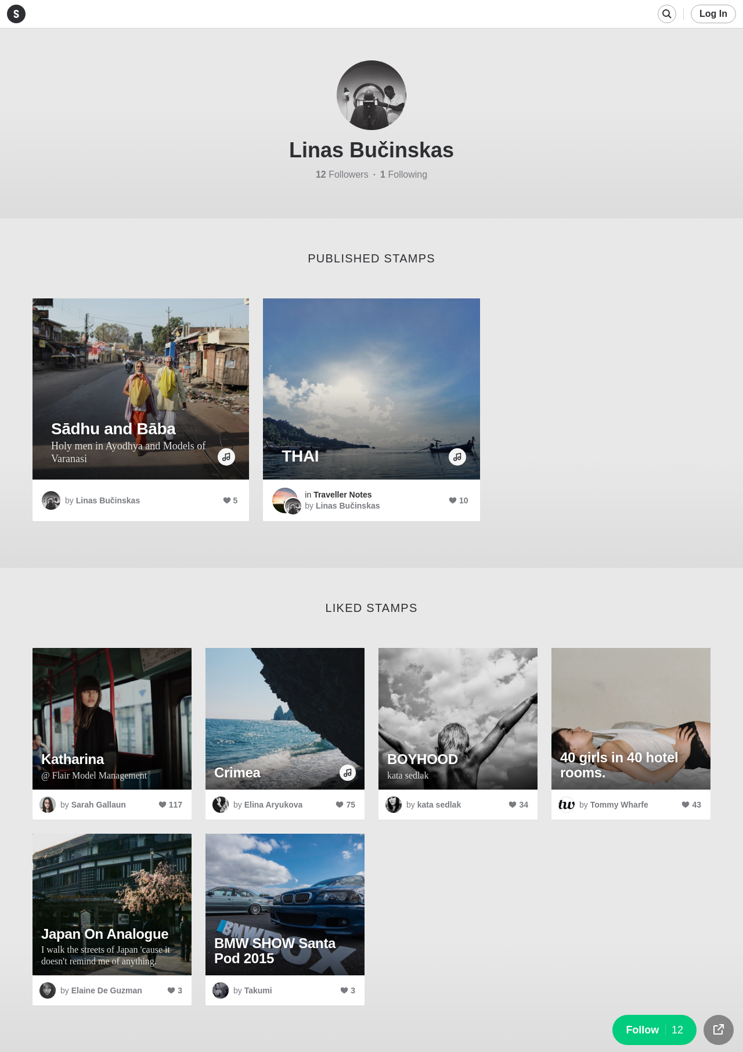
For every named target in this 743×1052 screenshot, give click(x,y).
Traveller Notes (342, 494)
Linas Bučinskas (108, 500)
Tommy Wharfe (619, 804)
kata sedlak (439, 804)
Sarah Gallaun (98, 804)
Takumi (258, 990)
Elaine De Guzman (106, 990)
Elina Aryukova (273, 804)
